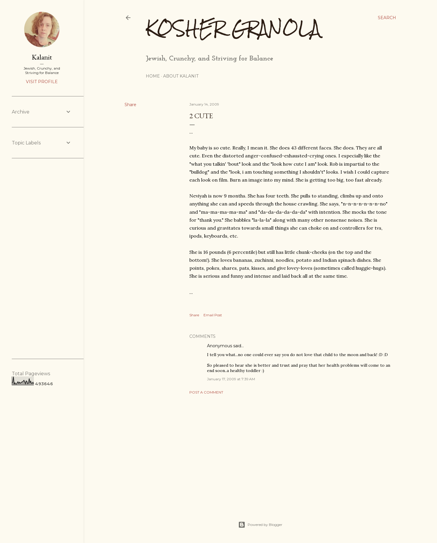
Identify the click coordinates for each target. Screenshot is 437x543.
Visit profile (42, 81)
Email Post (212, 315)
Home (153, 76)
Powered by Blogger (260, 524)
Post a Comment (206, 392)
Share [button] (130, 104)
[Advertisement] (289, 450)
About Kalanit (180, 76)
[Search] (387, 18)
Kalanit (42, 57)
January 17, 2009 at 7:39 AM (231, 379)
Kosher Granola (233, 28)
